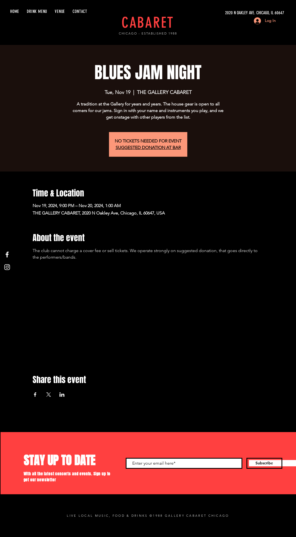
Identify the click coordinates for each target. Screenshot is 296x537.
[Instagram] (7, 267)
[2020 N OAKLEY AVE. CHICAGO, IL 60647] (232, 12)
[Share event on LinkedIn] (62, 394)
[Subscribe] (264, 463)
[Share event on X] (48, 394)
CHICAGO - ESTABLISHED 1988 (148, 33)
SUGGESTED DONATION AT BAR (148, 147)
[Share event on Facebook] (35, 394)
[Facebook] (7, 254)
